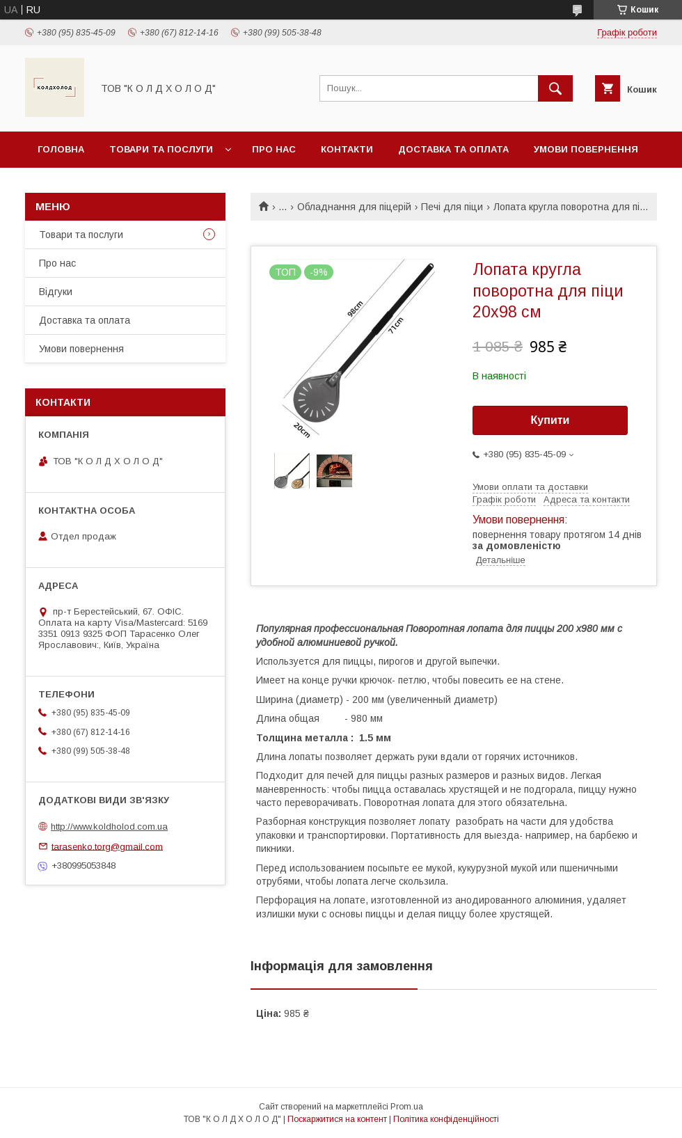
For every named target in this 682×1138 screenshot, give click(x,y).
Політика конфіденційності (446, 1119)
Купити (550, 420)
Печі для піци (452, 206)
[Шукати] (555, 88)
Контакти (347, 149)
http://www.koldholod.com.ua (109, 826)
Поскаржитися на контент (337, 1119)
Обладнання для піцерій (354, 206)
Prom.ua (406, 1107)
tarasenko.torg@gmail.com (107, 846)
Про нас (274, 149)
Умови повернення (586, 149)
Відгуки (55, 291)
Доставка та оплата (453, 149)
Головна (61, 149)
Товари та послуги (161, 149)
